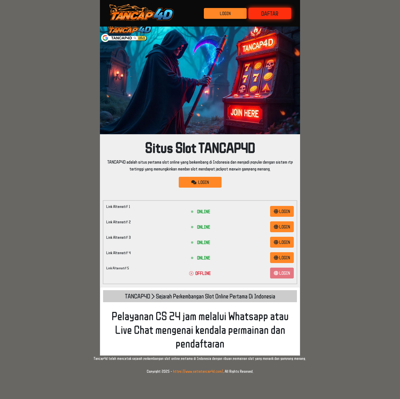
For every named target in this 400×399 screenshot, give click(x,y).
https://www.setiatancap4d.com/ (198, 371)
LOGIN (225, 13)
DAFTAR (269, 13)
